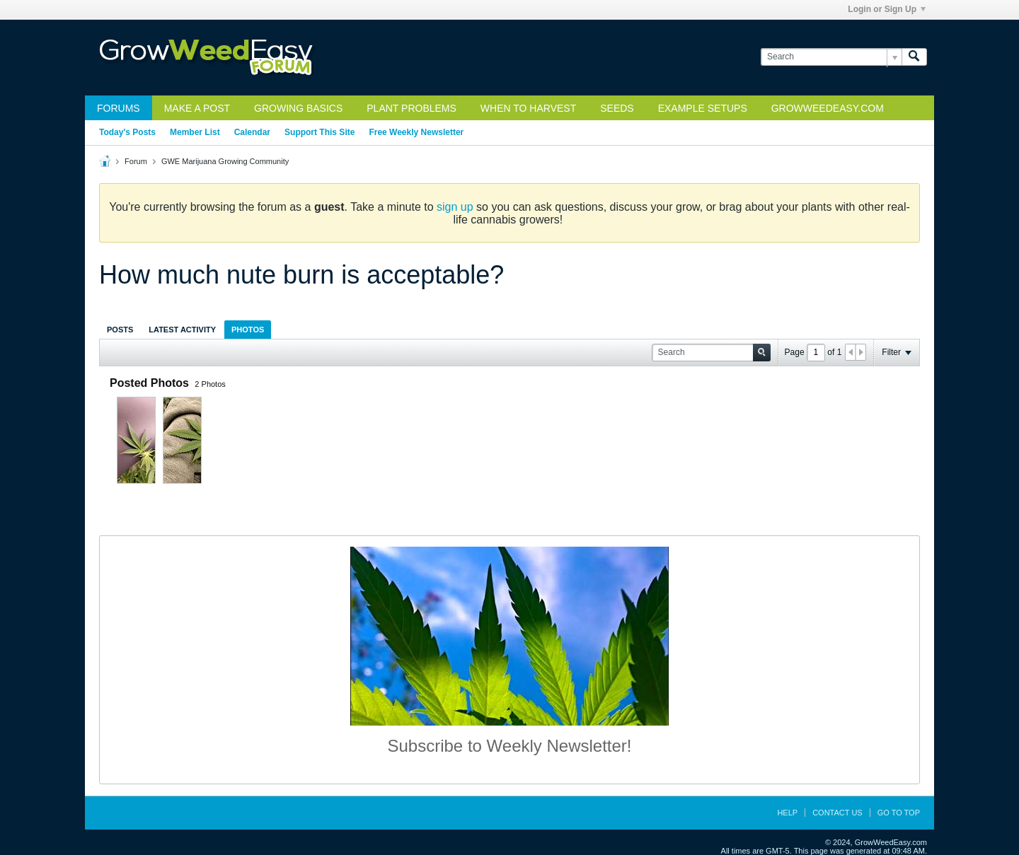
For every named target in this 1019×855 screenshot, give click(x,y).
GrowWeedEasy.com (827, 108)
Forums (118, 108)
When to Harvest (528, 108)
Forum (136, 161)
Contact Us (837, 812)
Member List (195, 132)
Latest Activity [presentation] (182, 329)
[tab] (120, 329)
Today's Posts (127, 132)
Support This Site (319, 132)
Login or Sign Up (887, 9)
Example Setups (702, 108)
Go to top (898, 812)
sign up (455, 207)
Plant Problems (411, 108)
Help (787, 812)
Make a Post (197, 108)
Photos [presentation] (247, 329)
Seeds (616, 108)
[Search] (831, 57)
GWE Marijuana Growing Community (225, 161)
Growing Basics (298, 108)
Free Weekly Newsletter (416, 132)
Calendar (252, 132)
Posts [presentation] (120, 329)
